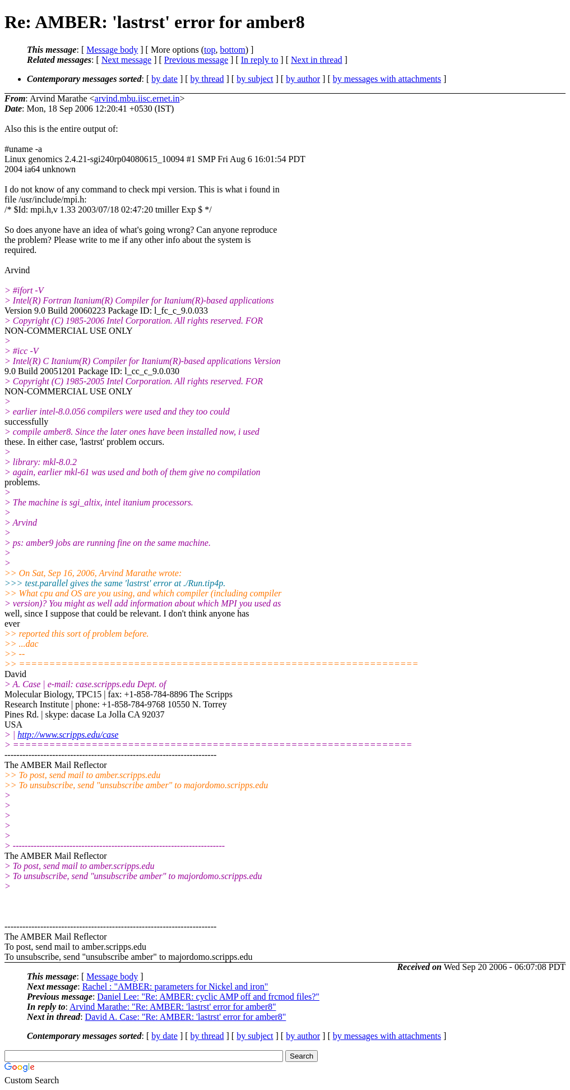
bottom (232, 49)
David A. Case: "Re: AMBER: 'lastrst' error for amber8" (185, 1017)
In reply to (260, 60)
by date (164, 79)
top (209, 49)
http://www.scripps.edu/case (67, 734)
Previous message (196, 60)
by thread (207, 79)
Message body (112, 49)
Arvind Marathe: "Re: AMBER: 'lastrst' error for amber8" (172, 1006)
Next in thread (316, 60)
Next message (126, 60)
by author (303, 79)
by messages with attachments (387, 79)
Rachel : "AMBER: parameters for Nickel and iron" (175, 986)
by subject (255, 79)
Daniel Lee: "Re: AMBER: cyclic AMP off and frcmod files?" (208, 996)
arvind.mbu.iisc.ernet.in (137, 98)
